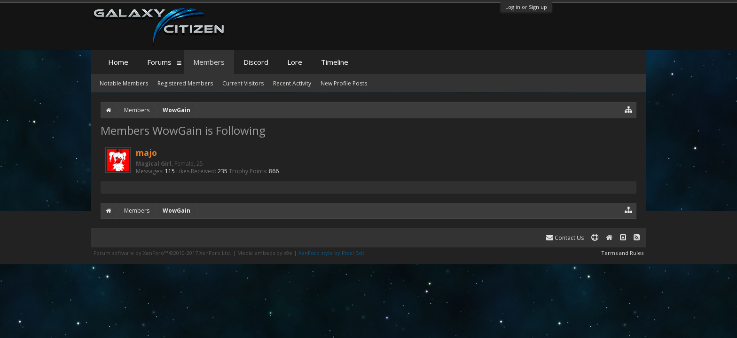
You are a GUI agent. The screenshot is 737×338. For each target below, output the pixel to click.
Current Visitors (243, 83)
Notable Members (124, 83)
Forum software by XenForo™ (162, 252)
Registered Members (185, 83)
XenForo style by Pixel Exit (331, 252)
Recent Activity (292, 83)
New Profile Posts (344, 83)
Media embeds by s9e (264, 252)
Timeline (334, 62)
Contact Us (565, 238)
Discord (255, 62)
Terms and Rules (622, 252)
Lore (294, 62)
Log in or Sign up (526, 6)
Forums (159, 62)
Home (118, 62)
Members (209, 62)
